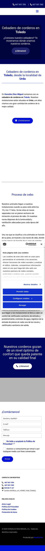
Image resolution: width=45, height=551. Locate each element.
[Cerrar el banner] (41, 244)
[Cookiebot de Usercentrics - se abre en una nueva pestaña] (27, 244)
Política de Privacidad (10, 507)
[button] (21, 51)
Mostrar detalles (31, 284)
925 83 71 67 (9, 488)
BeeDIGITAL (38, 537)
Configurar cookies (22, 298)
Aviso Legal (6, 504)
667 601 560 (38, 4)
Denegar (22, 305)
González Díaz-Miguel (13, 94)
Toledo (27, 97)
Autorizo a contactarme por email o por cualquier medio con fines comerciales (21, 450)
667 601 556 (20, 4)
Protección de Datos (9, 512)
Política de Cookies (9, 509)
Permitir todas (22, 292)
